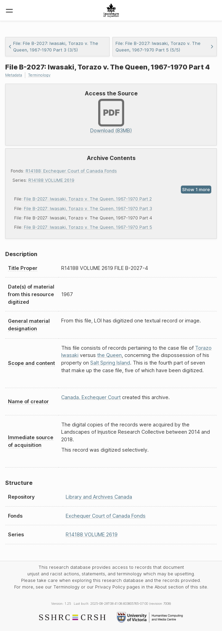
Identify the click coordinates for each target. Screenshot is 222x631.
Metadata (13, 75)
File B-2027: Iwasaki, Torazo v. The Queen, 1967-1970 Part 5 (88, 227)
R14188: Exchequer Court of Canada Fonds (71, 170)
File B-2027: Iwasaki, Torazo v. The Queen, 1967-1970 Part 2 (88, 198)
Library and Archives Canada (99, 497)
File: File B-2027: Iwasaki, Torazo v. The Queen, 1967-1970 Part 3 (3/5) (53, 47)
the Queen (109, 355)
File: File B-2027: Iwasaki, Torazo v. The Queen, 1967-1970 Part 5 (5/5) (164, 47)
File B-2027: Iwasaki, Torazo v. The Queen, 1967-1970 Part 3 (88, 208)
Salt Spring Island (110, 363)
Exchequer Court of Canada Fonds (106, 516)
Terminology (39, 75)
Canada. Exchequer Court (91, 397)
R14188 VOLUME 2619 (51, 180)
